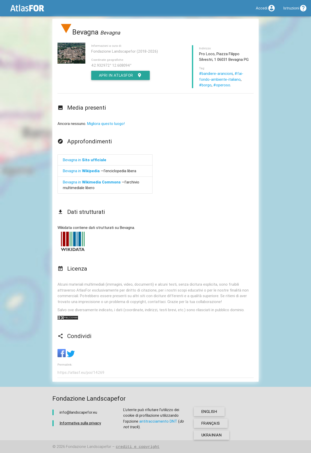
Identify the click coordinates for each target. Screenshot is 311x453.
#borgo (205, 85)
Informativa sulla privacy (80, 423)
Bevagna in (84, 159)
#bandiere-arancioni (216, 73)
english (209, 411)
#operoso (221, 85)
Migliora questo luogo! (106, 123)
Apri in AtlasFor (121, 75)
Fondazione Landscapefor (88, 446)
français (210, 423)
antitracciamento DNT (158, 421)
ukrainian (211, 435)
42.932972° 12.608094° (111, 65)
